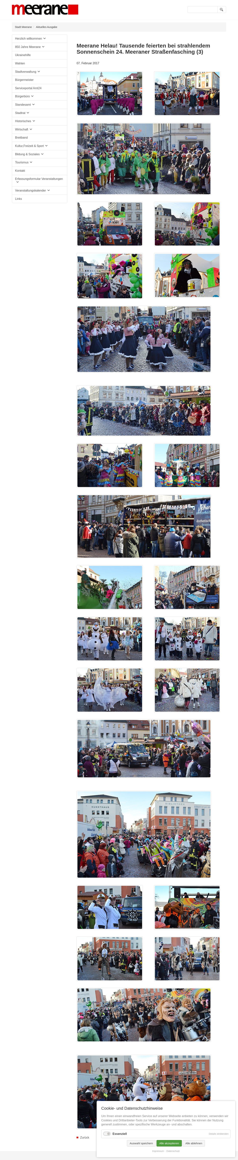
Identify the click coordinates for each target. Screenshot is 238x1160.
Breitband (21, 137)
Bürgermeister (24, 79)
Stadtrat (20, 113)
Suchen (221, 9)
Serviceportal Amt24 (28, 88)
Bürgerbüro (22, 96)
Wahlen (20, 63)
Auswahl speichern (141, 1143)
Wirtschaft (21, 129)
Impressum (158, 1151)
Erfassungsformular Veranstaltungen (39, 178)
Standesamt (23, 104)
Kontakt (20, 170)
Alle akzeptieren (169, 1143)
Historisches (23, 121)
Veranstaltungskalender (30, 190)
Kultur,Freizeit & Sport (29, 145)
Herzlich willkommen (28, 38)
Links (18, 198)
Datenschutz (173, 1151)
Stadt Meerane (23, 27)
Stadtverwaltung (25, 71)
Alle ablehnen (193, 1143)
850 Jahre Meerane (28, 46)
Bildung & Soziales (27, 154)
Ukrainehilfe (22, 55)
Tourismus (21, 162)
